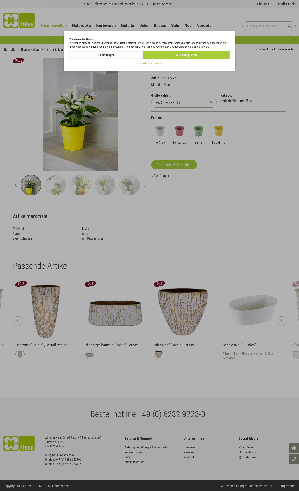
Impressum (156, 63)
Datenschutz (143, 63)
